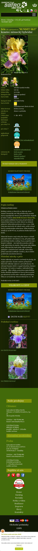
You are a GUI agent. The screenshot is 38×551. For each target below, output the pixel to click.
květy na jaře (18, 152)
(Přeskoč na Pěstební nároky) (9, 208)
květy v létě (18, 154)
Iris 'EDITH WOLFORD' (8, 350)
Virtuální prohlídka (19, 435)
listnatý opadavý (19, 156)
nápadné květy (19, 158)
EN (35, 10)
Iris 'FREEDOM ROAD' (8, 381)
